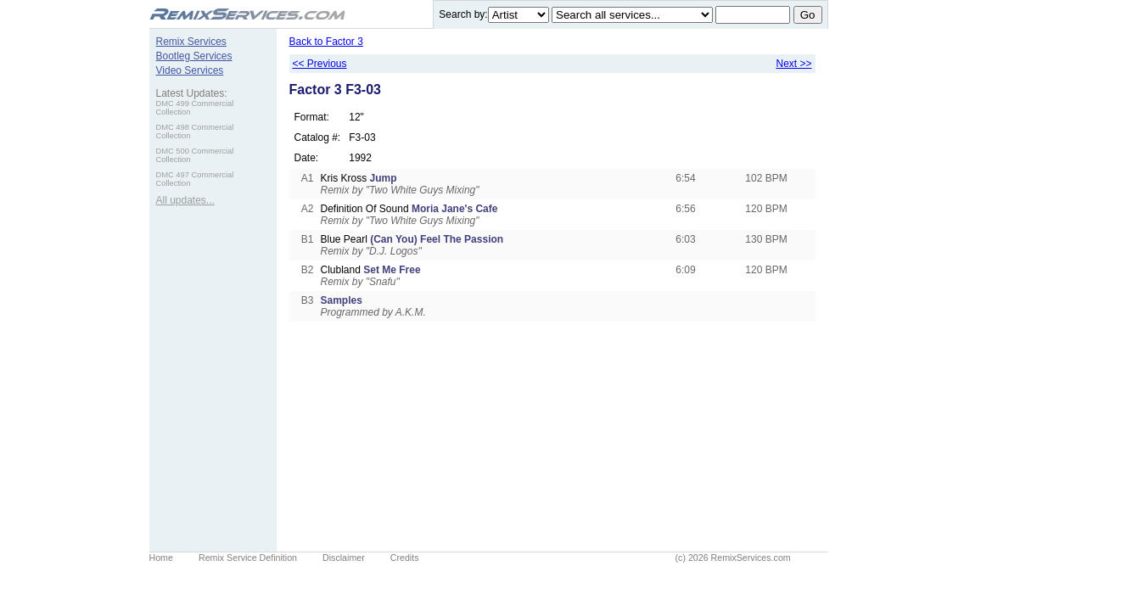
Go (808, 14)
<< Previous (320, 64)
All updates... (185, 200)
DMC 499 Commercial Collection (195, 107)
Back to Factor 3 (326, 42)
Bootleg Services (194, 56)
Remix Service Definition (248, 557)
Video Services (190, 70)
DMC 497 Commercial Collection (195, 179)
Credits (404, 557)
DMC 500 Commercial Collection (195, 155)
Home (161, 557)
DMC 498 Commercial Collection (195, 131)
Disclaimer (343, 557)
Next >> (793, 64)
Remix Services (191, 42)
